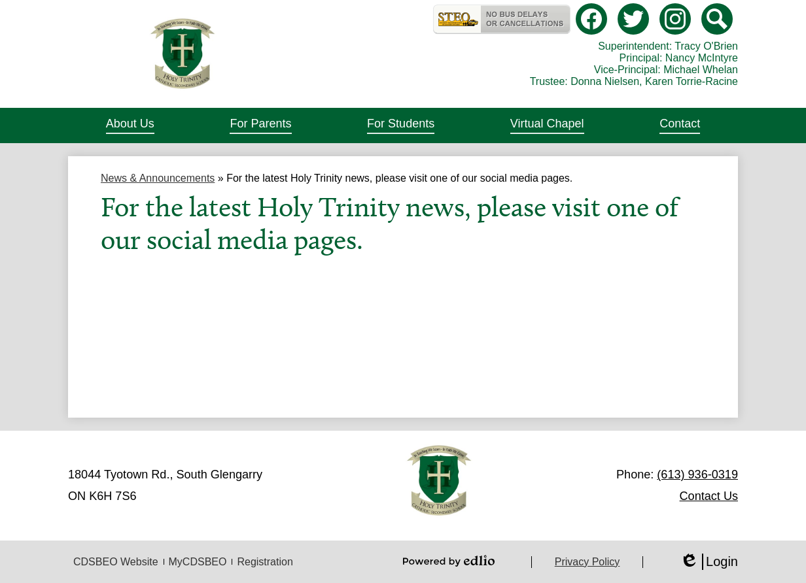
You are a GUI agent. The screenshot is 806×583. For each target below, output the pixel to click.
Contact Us (709, 496)
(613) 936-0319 (697, 474)
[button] (130, 125)
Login (709, 562)
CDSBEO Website (115, 561)
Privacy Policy (587, 561)
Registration (264, 561)
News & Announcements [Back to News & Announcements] (158, 178)
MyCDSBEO (198, 561)
